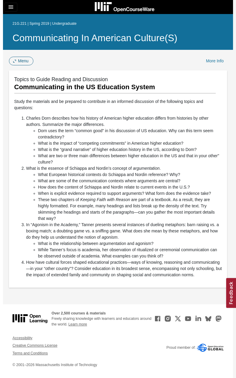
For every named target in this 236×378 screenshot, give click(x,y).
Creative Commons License (35, 345)
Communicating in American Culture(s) (95, 38)
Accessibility (22, 338)
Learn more (78, 324)
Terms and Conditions (30, 353)
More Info (214, 60)
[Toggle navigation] (10, 7)
